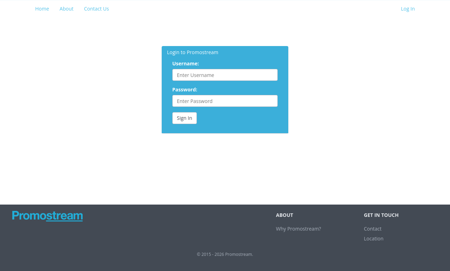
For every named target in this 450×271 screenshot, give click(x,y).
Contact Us (96, 8)
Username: (185, 63)
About (66, 8)
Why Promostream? (298, 228)
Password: (184, 89)
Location (374, 238)
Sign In (184, 118)
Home (42, 8)
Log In (408, 8)
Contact (372, 228)
